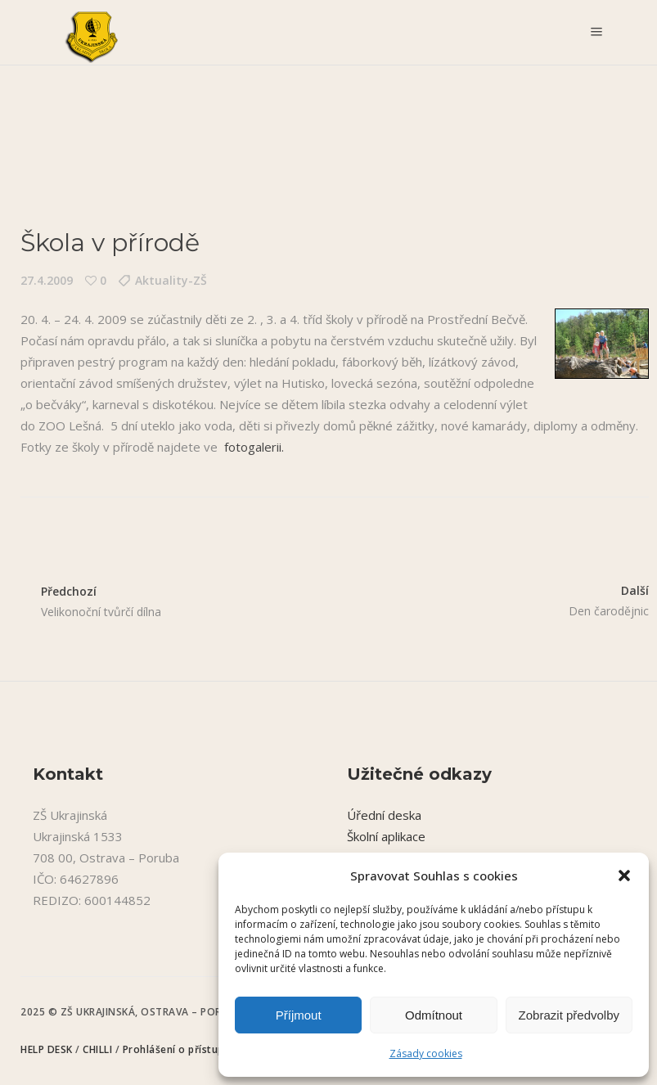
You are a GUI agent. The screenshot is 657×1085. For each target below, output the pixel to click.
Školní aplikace (386, 836)
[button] (624, 875)
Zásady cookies (425, 1053)
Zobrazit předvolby (569, 1015)
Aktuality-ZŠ (171, 280)
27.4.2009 (46, 280)
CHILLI (99, 1049)
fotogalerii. (254, 447)
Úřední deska (384, 815)
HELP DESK (47, 1049)
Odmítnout (433, 1015)
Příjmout (299, 1015)
